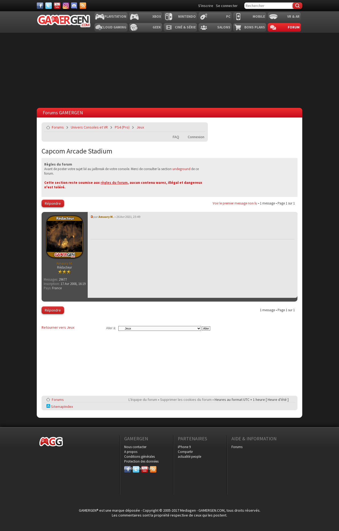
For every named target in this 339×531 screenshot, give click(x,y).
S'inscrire (205, 5)
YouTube (144, 468)
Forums (58, 127)
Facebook (127, 468)
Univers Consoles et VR (89, 127)
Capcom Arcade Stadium (77, 151)
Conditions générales (139, 456)
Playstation (115, 16)
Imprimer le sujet (187, 127)
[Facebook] (40, 5)
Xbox (156, 16)
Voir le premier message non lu (235, 203)
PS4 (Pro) (122, 127)
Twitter (136, 468)
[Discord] (74, 5)
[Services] (83, 5)
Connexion (196, 136)
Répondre (53, 203)
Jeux (140, 127)
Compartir (185, 451)
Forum (294, 27)
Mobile (259, 16)
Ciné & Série (185, 27)
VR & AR (293, 16)
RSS (152, 468)
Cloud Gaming (113, 27)
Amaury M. (106, 217)
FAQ (176, 136)
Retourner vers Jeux (58, 327)
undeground (181, 169)
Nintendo (187, 16)
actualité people (189, 456)
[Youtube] (57, 5)
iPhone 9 (184, 447)
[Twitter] (48, 5)
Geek (157, 27)
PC (228, 16)
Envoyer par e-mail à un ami (200, 127)
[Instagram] (65, 5)
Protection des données (141, 461)
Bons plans (254, 27)
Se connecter (227, 5)
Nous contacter (135, 447)
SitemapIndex (59, 406)
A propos (130, 451)
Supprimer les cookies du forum (186, 399)
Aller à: (111, 328)
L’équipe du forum (142, 399)
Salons (223, 27)
